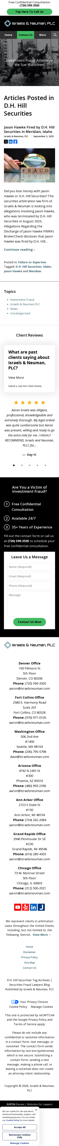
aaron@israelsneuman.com (29, 688)
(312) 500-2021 (35, 888)
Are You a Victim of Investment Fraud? (29, 489)
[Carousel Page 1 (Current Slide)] (14, 465)
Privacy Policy (29, 957)
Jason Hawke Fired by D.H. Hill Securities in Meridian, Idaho (29, 129)
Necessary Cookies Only (20, 1136)
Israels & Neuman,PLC (25, 304)
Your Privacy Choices (29, 1002)
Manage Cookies (42, 1007)
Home (8, 35)
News (14, 309)
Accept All (19, 1127)
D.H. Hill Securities (29, 266)
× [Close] (36, 1110)
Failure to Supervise (32, 262)
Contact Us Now (29, 622)
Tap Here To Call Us (29, 12)
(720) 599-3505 (35, 683)
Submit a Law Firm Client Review (25, 386)
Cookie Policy (18, 1007)
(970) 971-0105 (35, 717)
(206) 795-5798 (35, 752)
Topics (10, 291)
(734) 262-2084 (35, 820)
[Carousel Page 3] (30, 465)
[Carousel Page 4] (37, 465)
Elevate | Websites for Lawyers (29, 1104)
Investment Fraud (22, 299)
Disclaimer (29, 952)
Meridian (35, 271)
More (42, 35)
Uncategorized (20, 313)
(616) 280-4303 (35, 854)
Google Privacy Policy (32, 1019)
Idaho (47, 266)
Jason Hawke (13, 271)
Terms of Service (25, 1024)
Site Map (29, 962)
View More (16, 377)
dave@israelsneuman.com (29, 757)
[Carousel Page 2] (22, 465)
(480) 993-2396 (35, 786)
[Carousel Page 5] (45, 465)
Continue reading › (19, 249)
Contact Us (26, 35)
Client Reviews (29, 335)
